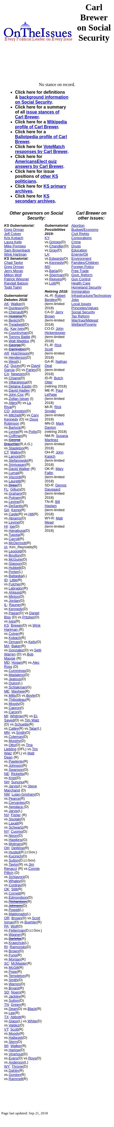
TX (6, 1017)
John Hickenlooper (55, 330)
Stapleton (16, 448)
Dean (13, 1009)
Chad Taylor (13, 263)
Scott (14, 1029)
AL (6, 328)
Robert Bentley (55, 297)
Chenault (16, 312)
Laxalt (13, 823)
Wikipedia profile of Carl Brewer (41, 124)
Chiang (14, 378)
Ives (12, 621)
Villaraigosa (18, 382)
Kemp (16, 510)
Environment (81, 258)
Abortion (77, 225)
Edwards (56, 258)
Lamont (15, 456)
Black (32, 1009)
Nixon (13, 836)
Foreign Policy (82, 267)
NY (6, 831)
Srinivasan (17, 465)
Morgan (15, 959)
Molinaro (15, 844)
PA (6, 926)
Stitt (14, 889)
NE (6, 774)
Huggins (15, 316)
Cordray (15, 885)
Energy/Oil (79, 254)
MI (6, 716)
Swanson (16, 770)
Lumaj (13, 473)
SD (6, 992)
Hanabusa (17, 530)
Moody (14, 704)
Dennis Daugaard (55, 487)
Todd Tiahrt (13, 287)
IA (5, 547)
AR (6, 353)
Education (79, 250)
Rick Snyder (53, 409)
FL (6, 489)
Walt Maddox (19, 341)
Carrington (17, 349)
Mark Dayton (54, 425)
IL (5, 605)
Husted (14, 852)
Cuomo (16, 831)
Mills (12, 695)
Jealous (15, 679)
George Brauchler (12, 442)
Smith (20, 732)
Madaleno (16, 675)
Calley (14, 728)
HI (6, 526)
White (32, 1021)
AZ (6, 366)
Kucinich (15, 856)
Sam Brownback (17, 250)
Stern (13, 1042)
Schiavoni (16, 877)
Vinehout (16, 1054)
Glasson (15, 563)
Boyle (30, 695)
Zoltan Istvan (19, 399)
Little (13, 580)
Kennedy (16, 609)
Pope (13, 972)
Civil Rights (80, 234)
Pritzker (28, 617)
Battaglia (16, 576)
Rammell (16, 1079)
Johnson (15, 765)
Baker (16, 646)
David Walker (19, 469)
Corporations (81, 238)
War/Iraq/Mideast (84, 320)
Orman (14, 642)
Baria (53, 271)
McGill (14, 967)
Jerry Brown (54, 314)
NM (7, 794)
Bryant (14, 988)
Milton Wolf (13, 275)
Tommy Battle (19, 337)
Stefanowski (18, 460)
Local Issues (81, 304)
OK (6, 889)
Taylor (13, 864)
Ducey (16, 366)
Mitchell (15, 415)
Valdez (14, 1025)
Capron (15, 708)
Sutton (14, 860)
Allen (13, 403)
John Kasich (54, 454)
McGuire (15, 559)
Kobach (15, 638)
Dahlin (14, 1070)
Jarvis (13, 786)
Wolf (14, 926)
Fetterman (17, 930)
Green (16, 1005)
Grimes (55, 242)
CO (7, 411)
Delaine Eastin (20, 386)
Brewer (16, 625)
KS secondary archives (35, 198)
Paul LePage (54, 392)
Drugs (76, 246)
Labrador (16, 588)
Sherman (56, 275)
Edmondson (18, 897)
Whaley (15, 881)
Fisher (16, 815)
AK (6, 304)
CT (6, 452)
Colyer (14, 634)
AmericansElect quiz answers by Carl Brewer (39, 164)
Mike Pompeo (15, 246)
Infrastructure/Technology (91, 295)
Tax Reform (80, 316)
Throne (17, 1066)
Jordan (14, 601)
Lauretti (15, 481)
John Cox (16, 394)
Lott (52, 283)
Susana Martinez (56, 438)
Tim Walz (32, 720)
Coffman (15, 436)
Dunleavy (16, 308)
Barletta (15, 939)
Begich (14, 320)
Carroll (14, 539)
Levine (14, 502)
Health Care (80, 283)
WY (7, 1066)
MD (7, 662)
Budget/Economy (84, 230)
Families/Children (85, 263)
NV (6, 815)
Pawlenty (16, 761)
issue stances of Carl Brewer (37, 114)
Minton (14, 596)
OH (7, 848)
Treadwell (16, 324)
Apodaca (16, 807)
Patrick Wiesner (16, 279)
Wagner (15, 934)
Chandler (56, 246)
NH (6, 782)
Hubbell (15, 568)
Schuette (21, 724)
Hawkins (15, 840)
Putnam (15, 497)
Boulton (15, 555)
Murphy (15, 741)
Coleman (16, 737)
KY (47, 238)
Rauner (15, 605)
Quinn (13, 683)
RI (6, 947)
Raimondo (18, 947)
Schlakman (17, 687)
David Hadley (19, 390)
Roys (32, 1058)
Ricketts (17, 774)
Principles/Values (84, 308)
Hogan (16, 662)
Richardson (18, 901)
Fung (13, 955)
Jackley (15, 996)
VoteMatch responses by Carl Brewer (41, 149)
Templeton (17, 976)
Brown (16, 918)
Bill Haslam (52, 504)
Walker (16, 304)
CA (6, 374)
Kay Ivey (17, 328)
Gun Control (80, 279)
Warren (14, 984)
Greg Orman (14, 230)
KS (6, 625)
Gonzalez (16, 650)
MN (7, 732)
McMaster (19, 963)
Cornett (15, 893)
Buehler (30, 922)
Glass (13, 1021)
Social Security (83, 312)
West (13, 361)
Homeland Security (86, 287)
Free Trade (80, 271)
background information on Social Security (41, 99)
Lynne (13, 432)
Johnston (18, 411)
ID (6, 580)
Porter (13, 572)
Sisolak (14, 819)
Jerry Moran (13, 271)
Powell (14, 910)
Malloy (15, 452)
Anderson (16, 1062)
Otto (12, 745)
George (15, 345)
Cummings (17, 671)
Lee (12, 1013)
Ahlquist (15, 592)
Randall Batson (16, 283)
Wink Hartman (15, 254)
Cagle (13, 514)
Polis (32, 432)
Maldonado (17, 914)
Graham (15, 493)
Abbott (15, 1017)
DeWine (17, 848)
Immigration (80, 291)
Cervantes (17, 803)
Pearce (14, 798)
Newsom (18, 374)
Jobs (75, 300)
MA (7, 646)
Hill (30, 514)
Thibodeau (17, 699)
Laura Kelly (13, 242)
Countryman (18, 333)
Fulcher (15, 584)
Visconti (15, 477)
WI (6, 1046)
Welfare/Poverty (84, 324)
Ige (12, 526)
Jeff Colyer (12, 234)
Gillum (15, 489)
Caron (13, 712)
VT (6, 1029)
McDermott (17, 543)
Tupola (14, 535)
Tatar (33, 728)
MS (47, 267)
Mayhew (18, 691)
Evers (13, 1058)
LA (47, 254)
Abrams (15, 518)
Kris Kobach (13, 238)
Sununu (17, 782)
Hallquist (15, 1037)
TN (6, 1005)
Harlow (14, 1050)
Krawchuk (16, 943)
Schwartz (16, 827)
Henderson (17, 357)
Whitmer (16, 716)
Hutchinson (20, 353)
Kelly (32, 642)
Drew (13, 485)
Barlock (15, 427)
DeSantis (16, 506)
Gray (53, 250)
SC (6, 963)
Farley (31, 370)
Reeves (55, 279)
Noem (16, 992)
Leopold (15, 551)
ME (7, 691)
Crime (76, 242)
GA (6, 510)
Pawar (14, 613)
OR (7, 918)
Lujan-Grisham (23, 794)
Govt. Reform (81, 275)
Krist (12, 778)
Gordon (15, 1075)
